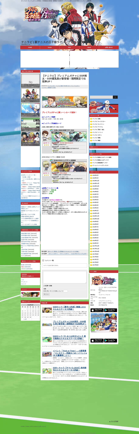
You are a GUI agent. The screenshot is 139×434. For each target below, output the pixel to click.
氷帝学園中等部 (25, 235)
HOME (30, 47)
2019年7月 (95, 194)
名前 (45, 291)
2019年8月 (95, 191)
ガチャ (69, 85)
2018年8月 (95, 224)
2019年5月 (95, 199)
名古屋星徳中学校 (26, 253)
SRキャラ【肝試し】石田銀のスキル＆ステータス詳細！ (63, 251)
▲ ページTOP (113, 421)
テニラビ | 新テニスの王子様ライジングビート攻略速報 (55, 42)
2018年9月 (95, 221)
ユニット (23, 284)
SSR (66, 85)
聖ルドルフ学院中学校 (27, 245)
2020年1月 (95, 178)
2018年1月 (95, 243)
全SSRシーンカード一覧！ (28, 175)
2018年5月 (95, 232)
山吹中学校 (24, 249)
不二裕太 (53, 87)
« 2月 (25, 319)
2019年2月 (95, 208)
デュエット (24, 281)
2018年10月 (95, 219)
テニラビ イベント (97, 132)
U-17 (22, 255)
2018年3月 (95, 238)
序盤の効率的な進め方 (27, 216)
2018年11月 (95, 216)
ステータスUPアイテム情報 (29, 224)
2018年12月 (95, 213)
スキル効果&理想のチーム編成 (29, 218)
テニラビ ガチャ (52, 85)
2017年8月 (95, 257)
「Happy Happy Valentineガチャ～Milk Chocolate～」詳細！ (30, 192)
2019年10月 (95, 186)
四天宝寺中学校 (25, 241)
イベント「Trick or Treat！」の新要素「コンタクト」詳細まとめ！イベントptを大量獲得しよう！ (70, 355)
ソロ (22, 279)
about (89, 47)
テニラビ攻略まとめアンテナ (100, 160)
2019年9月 (95, 189)
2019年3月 (95, 205)
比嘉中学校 (24, 239)
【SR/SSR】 (26, 265)
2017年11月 (95, 248)
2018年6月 (95, 229)
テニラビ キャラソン (98, 124)
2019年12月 (95, 180)
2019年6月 (95, 197)
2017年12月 (95, 246)
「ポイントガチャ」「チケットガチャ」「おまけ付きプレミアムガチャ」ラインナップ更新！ (74, 253)
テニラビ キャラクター (98, 121)
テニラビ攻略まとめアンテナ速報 (101, 157)
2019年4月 (95, 202)
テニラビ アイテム (97, 127)
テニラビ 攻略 (96, 118)
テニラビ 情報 (59, 85)
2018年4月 (95, 235)
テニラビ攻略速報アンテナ (100, 162)
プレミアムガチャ (75, 85)
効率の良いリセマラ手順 (28, 214)
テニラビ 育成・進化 (98, 129)
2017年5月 (95, 265)
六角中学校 (24, 251)
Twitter (50, 47)
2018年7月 (95, 227)
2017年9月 (95, 254)
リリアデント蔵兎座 (46, 87)
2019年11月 (95, 183)
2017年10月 (95, 251)
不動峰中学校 (25, 243)
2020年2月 (95, 175)
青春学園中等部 (25, 233)
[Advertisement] (30, 155)
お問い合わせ (109, 47)
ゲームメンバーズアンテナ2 (100, 165)
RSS (69, 47)
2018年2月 (95, 240)
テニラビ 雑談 (96, 140)
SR (64, 85)
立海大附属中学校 (26, 237)
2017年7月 (95, 259)
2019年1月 (95, 210)
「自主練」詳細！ (26, 177)
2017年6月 (95, 262)
